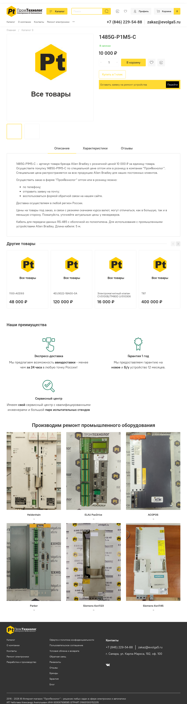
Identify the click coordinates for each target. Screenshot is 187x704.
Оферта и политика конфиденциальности (72, 639)
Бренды (54, 673)
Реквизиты (55, 662)
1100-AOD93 (16, 293)
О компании (24, 21)
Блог (52, 684)
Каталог (57, 11)
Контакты (39, 21)
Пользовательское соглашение (66, 645)
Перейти (172, 84)
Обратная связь (58, 656)
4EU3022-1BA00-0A (65, 293)
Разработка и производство (21, 662)
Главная (11, 30)
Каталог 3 (27, 30)
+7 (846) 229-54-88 (124, 22)
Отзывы (54, 667)
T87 (143, 293)
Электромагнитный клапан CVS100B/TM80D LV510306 (114, 295)
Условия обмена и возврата (64, 650)
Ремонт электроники (58, 21)
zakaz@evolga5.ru (163, 22)
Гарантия (54, 678)
